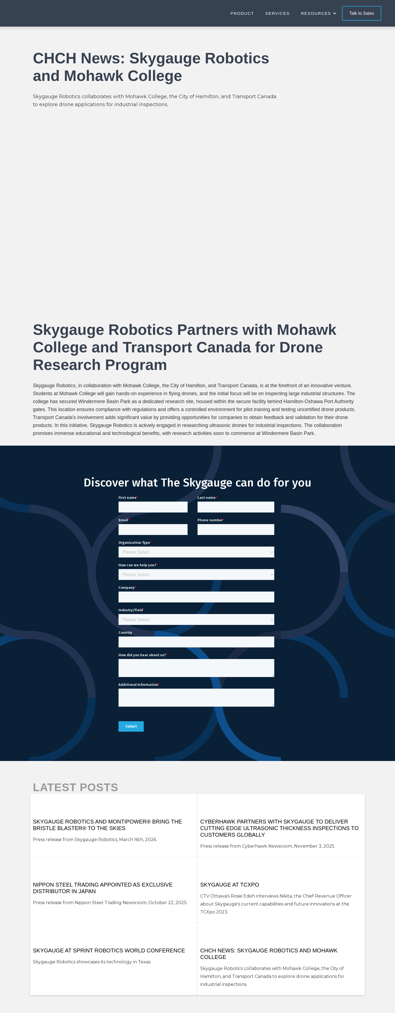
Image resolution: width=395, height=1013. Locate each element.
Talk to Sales (361, 13)
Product (242, 13)
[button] (321, 13)
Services (277, 13)
